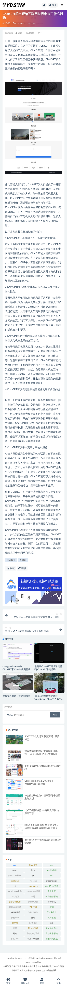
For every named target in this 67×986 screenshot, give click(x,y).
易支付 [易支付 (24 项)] (15, 923)
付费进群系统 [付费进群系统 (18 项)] (52, 896)
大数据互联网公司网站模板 (17, 695)
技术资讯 (6, 23)
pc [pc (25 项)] (33, 875)
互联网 (23, 560)
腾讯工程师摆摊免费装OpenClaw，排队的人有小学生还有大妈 (49, 698)
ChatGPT (11, 560)
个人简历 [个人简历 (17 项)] (15, 896)
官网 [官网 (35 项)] (52, 907)
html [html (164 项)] (33, 870)
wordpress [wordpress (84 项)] (33, 886)
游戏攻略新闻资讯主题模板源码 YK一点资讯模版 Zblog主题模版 (41, 752)
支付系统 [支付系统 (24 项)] (52, 917)
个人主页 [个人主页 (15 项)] (52, 891)
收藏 (11, 568)
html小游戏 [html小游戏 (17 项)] (52, 870)
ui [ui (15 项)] (15, 886)
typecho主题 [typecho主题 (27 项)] (51, 881)
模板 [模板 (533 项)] (52, 923)
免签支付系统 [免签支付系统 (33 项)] (15, 902)
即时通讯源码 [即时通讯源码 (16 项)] (15, 907)
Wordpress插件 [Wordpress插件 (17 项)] (15, 891)
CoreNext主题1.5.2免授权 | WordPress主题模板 (38, 782)
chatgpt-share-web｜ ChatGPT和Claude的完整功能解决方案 (16, 669)
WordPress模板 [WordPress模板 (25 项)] (33, 891)
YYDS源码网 (29, 958)
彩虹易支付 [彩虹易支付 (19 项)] (52, 912)
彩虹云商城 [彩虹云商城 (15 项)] (33, 912)
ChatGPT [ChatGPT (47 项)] (33, 865)
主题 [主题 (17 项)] (33, 896)
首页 (20, 33)
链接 (22, 568)
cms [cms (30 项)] (51, 865)
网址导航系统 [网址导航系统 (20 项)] (52, 928)
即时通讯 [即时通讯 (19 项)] (52, 902)
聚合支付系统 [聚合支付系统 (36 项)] (33, 933)
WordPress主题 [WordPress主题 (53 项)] (51, 886)
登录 (53, 5)
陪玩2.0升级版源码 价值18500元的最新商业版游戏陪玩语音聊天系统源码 (42, 828)
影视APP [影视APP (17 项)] (15, 917)
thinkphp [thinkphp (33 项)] (15, 881)
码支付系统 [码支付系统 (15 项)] (33, 928)
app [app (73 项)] (14, 865)
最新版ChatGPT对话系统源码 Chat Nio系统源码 (48, 668)
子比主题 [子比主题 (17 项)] (33, 907)
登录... (10, 714)
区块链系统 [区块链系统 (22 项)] (33, 902)
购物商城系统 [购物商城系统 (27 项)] (52, 938)
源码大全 (25, 981)
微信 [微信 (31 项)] (33, 917)
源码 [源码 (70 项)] (15, 928)
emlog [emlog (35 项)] (15, 870)
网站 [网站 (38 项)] (15, 933)
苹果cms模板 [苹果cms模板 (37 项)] (33, 938)
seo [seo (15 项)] (51, 875)
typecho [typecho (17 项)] (33, 881)
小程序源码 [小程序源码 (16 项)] (15, 912)
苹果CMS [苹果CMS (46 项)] (15, 938)
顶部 (58, 981)
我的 (42, 981)
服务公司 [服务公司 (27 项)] (33, 923)
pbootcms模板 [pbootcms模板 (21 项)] (14, 875)
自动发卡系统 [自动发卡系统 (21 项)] (52, 933)
